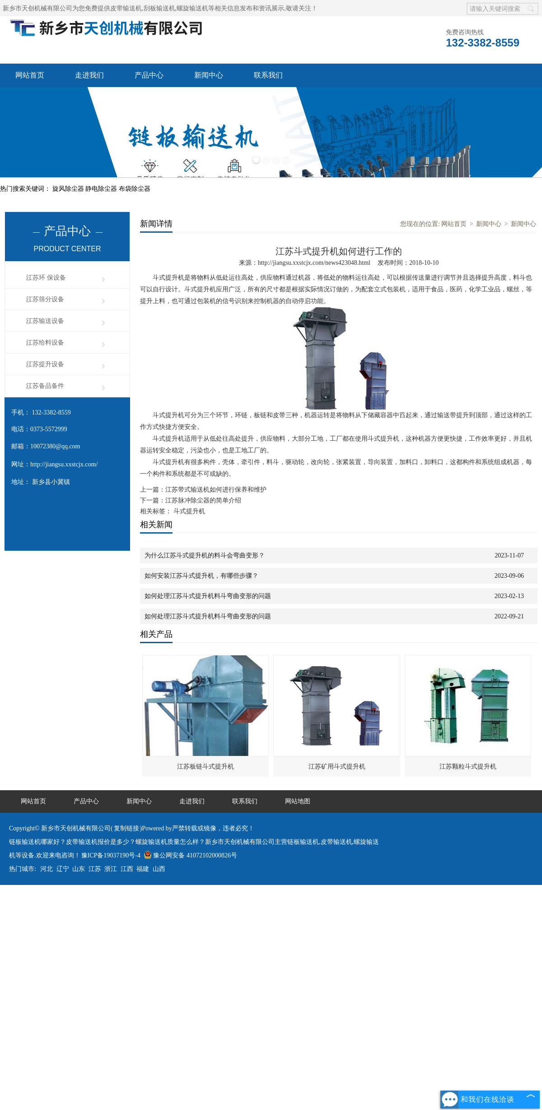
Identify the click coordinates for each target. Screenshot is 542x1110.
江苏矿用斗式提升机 (336, 766)
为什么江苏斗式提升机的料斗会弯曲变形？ (205, 555)
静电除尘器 (102, 188)
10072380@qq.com (55, 446)
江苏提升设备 (45, 364)
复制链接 (126, 828)
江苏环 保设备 (46, 277)
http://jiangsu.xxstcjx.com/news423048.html (314, 262)
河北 (46, 869)
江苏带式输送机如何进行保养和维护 (215, 489)
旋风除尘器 (69, 188)
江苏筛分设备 (45, 299)
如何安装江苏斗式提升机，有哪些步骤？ (201, 575)
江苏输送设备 (45, 321)
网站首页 (29, 75)
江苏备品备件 (45, 385)
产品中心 (149, 75)
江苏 (95, 869)
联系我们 (268, 75)
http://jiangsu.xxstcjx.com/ (64, 464)
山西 (159, 869)
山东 (78, 869)
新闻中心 (208, 75)
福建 (142, 869)
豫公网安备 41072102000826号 (190, 855)
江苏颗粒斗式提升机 (467, 766)
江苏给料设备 (45, 342)
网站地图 (297, 801)
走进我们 (89, 75)
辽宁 (62, 869)
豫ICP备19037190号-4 (110, 855)
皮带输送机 (126, 8)
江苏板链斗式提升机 (205, 766)
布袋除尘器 (134, 188)
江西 (127, 869)
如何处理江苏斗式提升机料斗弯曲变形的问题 (208, 596)
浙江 (110, 869)
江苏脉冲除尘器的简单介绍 (203, 500)
